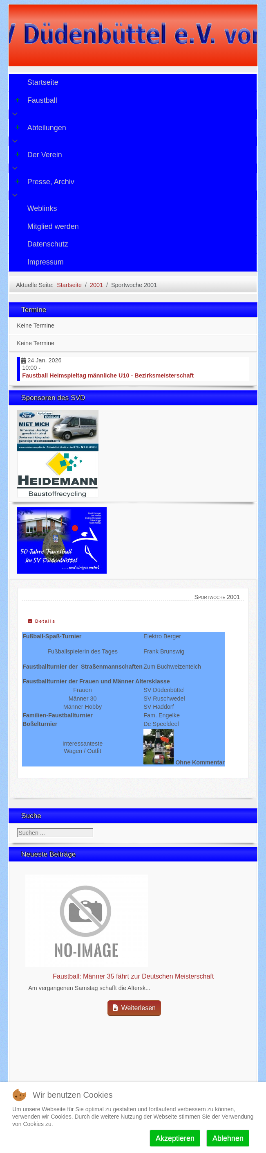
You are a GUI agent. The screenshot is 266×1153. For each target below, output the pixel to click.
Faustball (36, 100)
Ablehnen (228, 1138)
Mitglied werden (53, 226)
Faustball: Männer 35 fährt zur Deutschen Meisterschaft (133, 976)
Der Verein (38, 154)
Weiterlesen (134, 1007)
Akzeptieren (175, 1138)
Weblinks (42, 208)
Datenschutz (47, 244)
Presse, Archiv (44, 181)
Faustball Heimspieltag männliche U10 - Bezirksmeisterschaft (108, 375)
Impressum (45, 262)
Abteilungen (40, 127)
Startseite (42, 82)
